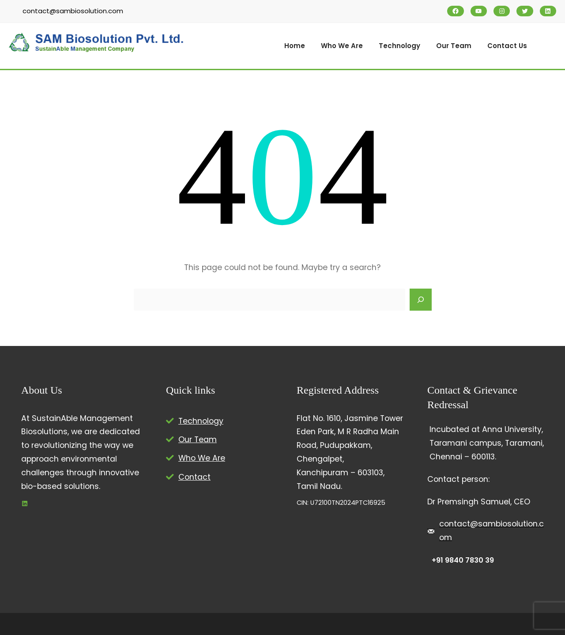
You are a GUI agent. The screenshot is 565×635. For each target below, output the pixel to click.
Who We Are (201, 458)
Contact (194, 477)
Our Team (197, 439)
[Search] (421, 300)
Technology (200, 421)
